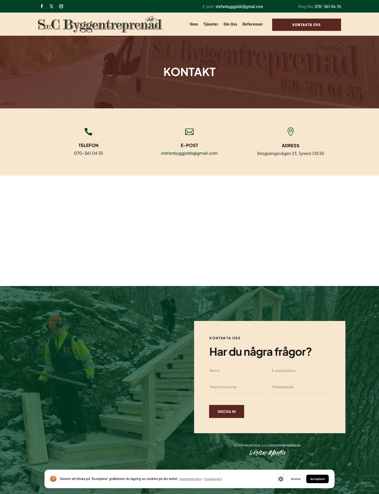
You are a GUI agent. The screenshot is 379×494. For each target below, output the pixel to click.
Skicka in (228, 411)
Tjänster (210, 24)
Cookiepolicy (213, 478)
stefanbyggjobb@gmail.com (239, 6)
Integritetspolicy (190, 478)
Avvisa (290, 478)
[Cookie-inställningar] (273, 478)
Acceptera (315, 478)
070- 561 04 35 (328, 6)
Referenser (252, 24)
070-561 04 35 (88, 153)
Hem (194, 24)
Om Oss (230, 24)
